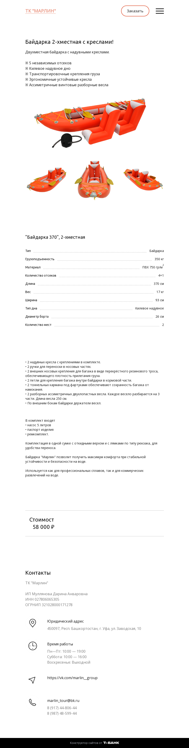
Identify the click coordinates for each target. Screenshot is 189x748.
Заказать (135, 10)
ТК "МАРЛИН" (40, 11)
